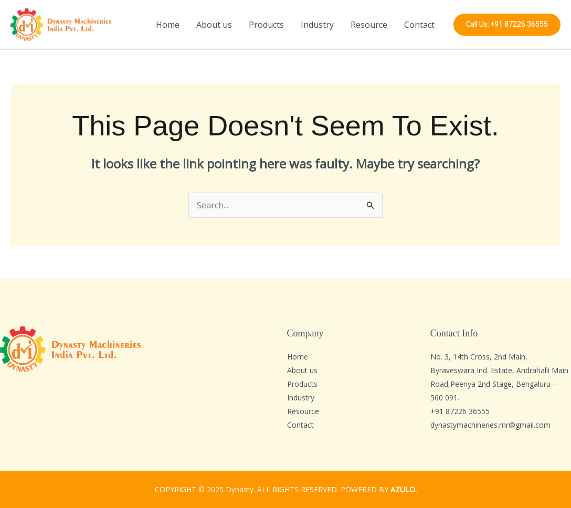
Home (167, 24)
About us (214, 24)
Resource (369, 24)
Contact (419, 24)
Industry (317, 24)
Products (266, 24)
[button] (507, 25)
